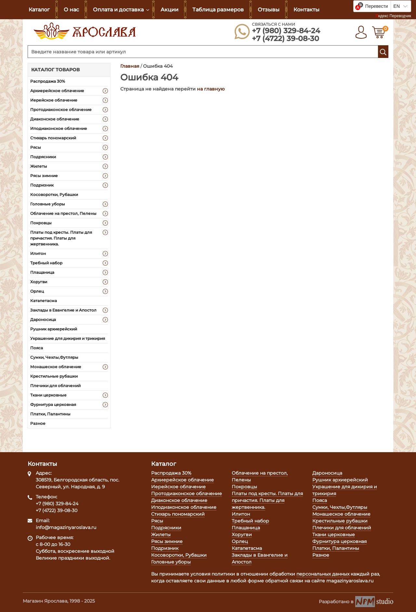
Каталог (39, 10)
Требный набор (46, 262)
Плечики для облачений (55, 385)
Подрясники (43, 156)
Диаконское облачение (54, 119)
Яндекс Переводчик (393, 16)
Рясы (35, 147)
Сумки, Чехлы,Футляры (54, 357)
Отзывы (269, 10)
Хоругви (38, 281)
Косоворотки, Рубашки (54, 194)
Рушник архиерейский (53, 329)
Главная (129, 66)
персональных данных (322, 574)
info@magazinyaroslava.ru (66, 527)
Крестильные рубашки (54, 376)
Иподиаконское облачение (58, 128)
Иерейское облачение (53, 100)
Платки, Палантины (50, 413)
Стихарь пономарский (53, 137)
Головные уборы (47, 204)
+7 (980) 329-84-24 (286, 30)
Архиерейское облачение (57, 90)
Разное (38, 423)
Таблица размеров (218, 10)
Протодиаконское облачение (61, 109)
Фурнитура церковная (53, 404)
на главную (211, 89)
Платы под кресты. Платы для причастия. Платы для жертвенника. (61, 238)
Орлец (37, 291)
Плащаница (42, 272)
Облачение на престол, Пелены (63, 213)
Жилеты (38, 166)
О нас (71, 10)
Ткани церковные (48, 395)
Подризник (42, 185)
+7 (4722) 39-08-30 (285, 38)
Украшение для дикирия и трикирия (67, 338)
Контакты (306, 10)
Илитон (38, 253)
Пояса (36, 347)
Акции (169, 10)
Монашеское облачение (55, 366)
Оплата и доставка (118, 10)
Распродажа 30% (47, 81)
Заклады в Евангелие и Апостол (63, 310)
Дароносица (43, 319)
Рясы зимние (44, 175)
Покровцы (41, 222)
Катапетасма (43, 300)
